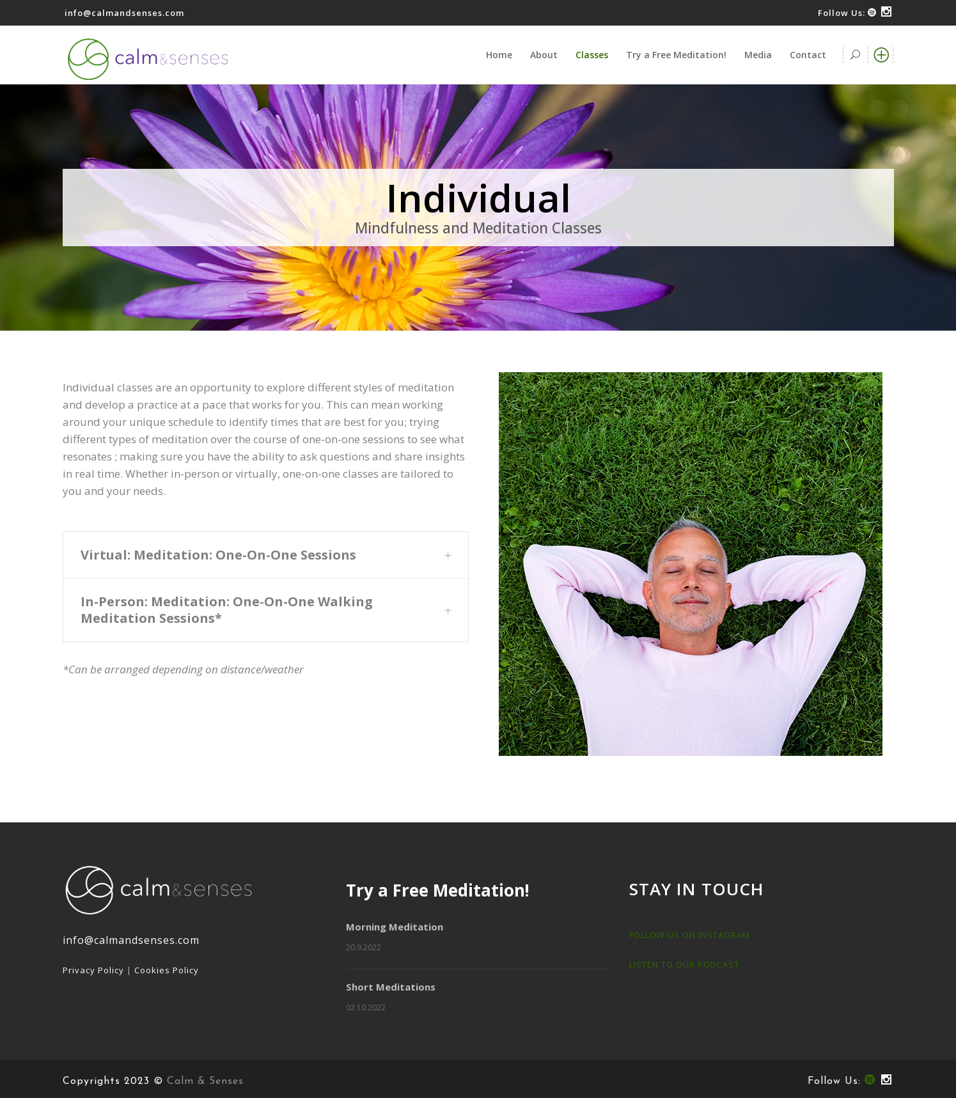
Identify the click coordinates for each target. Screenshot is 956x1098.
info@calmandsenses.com (124, 13)
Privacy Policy (93, 970)
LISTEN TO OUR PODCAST (684, 964)
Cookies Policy (166, 970)
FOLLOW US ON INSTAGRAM (689, 935)
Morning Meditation (394, 926)
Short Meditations (390, 986)
